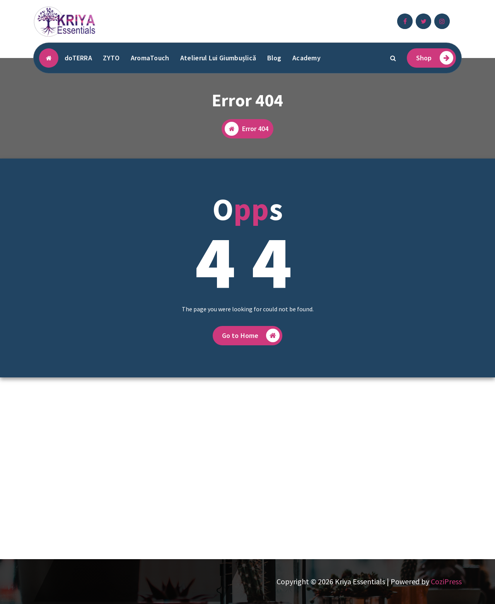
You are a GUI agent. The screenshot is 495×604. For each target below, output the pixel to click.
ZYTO (111, 57)
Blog (274, 57)
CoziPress (446, 581)
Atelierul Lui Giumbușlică (218, 57)
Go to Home (251, 335)
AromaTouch (150, 57)
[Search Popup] (393, 58)
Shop (434, 58)
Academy (306, 57)
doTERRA (78, 57)
